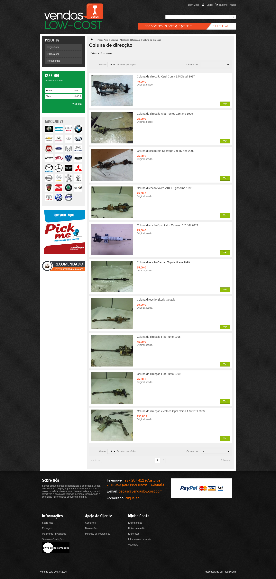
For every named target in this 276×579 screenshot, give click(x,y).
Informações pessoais (139, 539)
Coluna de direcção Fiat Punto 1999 (158, 373)
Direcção (135, 40)
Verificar (77, 104)
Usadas (114, 40)
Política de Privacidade (54, 533)
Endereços (133, 533)
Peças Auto (53, 47)
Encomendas (135, 522)
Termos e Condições (52, 539)
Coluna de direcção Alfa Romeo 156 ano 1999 (165, 113)
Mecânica (124, 40)
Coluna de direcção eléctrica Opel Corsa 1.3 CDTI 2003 (171, 411)
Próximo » (225, 460)
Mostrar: (103, 64)
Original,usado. (145, 159)
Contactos (90, 522)
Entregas (46, 528)
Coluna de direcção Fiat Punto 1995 (158, 336)
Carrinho (52, 75)
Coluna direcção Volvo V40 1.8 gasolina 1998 (164, 188)
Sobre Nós (47, 522)
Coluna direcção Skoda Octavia (156, 299)
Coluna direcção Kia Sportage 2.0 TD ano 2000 (165, 150)
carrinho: (227, 5)
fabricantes (54, 121)
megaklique (230, 571)
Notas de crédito (136, 528)
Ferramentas (53, 60)
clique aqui (133, 498)
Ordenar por (192, 64)
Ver (225, 104)
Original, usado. (145, 84)
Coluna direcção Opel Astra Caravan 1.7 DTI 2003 (167, 225)
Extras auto (53, 54)
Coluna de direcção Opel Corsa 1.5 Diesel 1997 (166, 76)
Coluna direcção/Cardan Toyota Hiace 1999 (163, 262)
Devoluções (91, 528)
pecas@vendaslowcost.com (140, 491)
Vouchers (133, 544)
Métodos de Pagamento (97, 533)
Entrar (210, 5)
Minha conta (138, 516)
